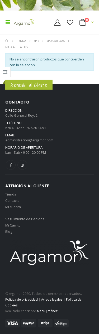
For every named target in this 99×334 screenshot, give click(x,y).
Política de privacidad (21, 299)
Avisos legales (52, 299)
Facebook (11, 165)
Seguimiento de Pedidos (24, 219)
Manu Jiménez (47, 311)
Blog (8, 231)
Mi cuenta (13, 206)
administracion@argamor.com (29, 140)
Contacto (12, 200)
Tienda (10, 194)
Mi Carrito (13, 225)
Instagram (22, 165)
